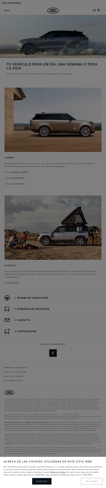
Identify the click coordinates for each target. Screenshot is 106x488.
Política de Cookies (58, 472)
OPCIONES (91, 481)
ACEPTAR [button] (41, 481)
